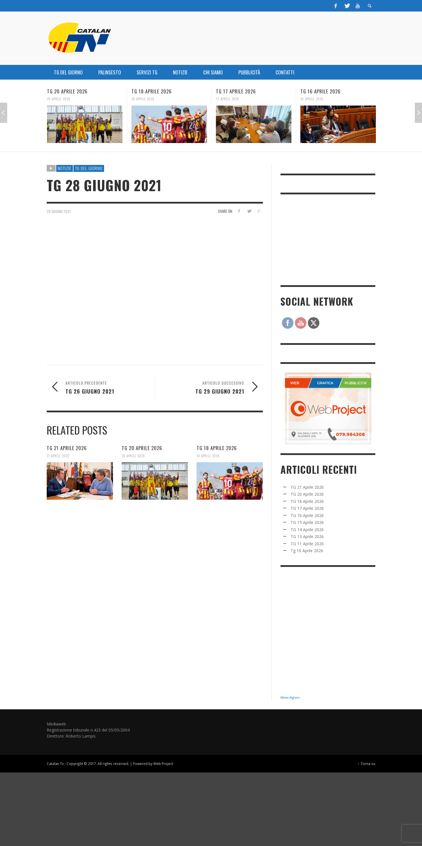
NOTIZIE (64, 168)
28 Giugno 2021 (59, 211)
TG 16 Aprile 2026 (320, 91)
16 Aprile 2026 (311, 99)
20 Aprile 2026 (58, 99)
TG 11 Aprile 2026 (307, 543)
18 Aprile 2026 (143, 99)
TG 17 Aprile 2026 (236, 91)
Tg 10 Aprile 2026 (307, 550)
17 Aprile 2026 (227, 99)
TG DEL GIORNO (89, 168)
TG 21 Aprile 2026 (67, 448)
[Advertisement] (323, 239)
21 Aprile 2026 (58, 455)
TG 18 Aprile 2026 (151, 91)
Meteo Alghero (289, 697)
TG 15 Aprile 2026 (307, 522)
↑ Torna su (366, 763)
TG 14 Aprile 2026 (307, 529)
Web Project (163, 763)
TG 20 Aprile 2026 (67, 91)
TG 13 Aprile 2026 (307, 536)
